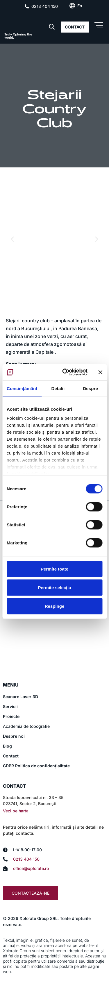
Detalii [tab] (58, 388)
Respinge (55, 605)
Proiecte (11, 716)
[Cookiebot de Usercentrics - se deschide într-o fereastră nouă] (64, 372)
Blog (7, 745)
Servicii (10, 706)
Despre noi (14, 736)
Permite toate (54, 568)
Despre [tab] (90, 388)
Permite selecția (54, 587)
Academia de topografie (26, 726)
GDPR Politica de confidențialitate (36, 765)
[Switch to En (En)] (79, 6)
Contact (11, 755)
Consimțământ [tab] (22, 388)
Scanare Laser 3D (20, 696)
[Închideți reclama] (100, 372)
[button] (12, 239)
